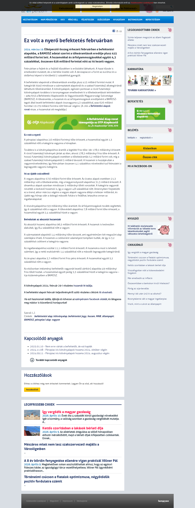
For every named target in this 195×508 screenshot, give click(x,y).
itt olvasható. (105, 292)
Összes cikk (150, 157)
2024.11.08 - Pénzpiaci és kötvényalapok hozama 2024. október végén (68, 349)
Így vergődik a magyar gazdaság (143, 252)
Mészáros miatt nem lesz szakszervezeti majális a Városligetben (147, 46)
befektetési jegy (77, 316)
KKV (63, 19)
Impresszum (68, 501)
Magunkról (54, 501)
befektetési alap (43, 316)
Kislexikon (150, 148)
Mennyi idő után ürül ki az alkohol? (144, 293)
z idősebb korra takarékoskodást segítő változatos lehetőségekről (142, 231)
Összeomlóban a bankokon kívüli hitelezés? (149, 283)
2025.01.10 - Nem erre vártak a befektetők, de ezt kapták (61, 346)
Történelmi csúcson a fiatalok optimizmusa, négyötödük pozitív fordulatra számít (148, 258)
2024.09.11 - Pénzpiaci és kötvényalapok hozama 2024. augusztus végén (69, 353)
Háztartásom (30, 19)
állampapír (108, 316)
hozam (91, 316)
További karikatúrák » (142, 90)
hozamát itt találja (83, 285)
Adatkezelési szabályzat (36, 501)
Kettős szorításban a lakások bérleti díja (147, 265)
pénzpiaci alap (43, 319)
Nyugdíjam (119, 19)
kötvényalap (60, 316)
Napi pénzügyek (49, 19)
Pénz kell (73, 19)
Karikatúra (135, 69)
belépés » (132, 137)
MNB (98, 316)
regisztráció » (146, 137)
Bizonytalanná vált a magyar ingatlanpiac (147, 299)
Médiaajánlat (82, 501)
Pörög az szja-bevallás (138, 288)
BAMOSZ (29, 319)
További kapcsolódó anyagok (51, 360)
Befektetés (135, 101)
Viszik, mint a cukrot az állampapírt (144, 304)
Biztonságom (135, 19)
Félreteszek (87, 19)
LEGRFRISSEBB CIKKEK (39, 404)
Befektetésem (153, 19)
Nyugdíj (133, 218)
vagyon (56, 319)
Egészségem (104, 19)
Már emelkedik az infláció (140, 278)
